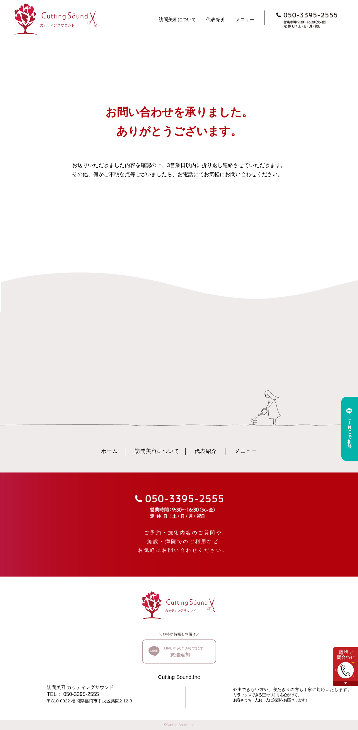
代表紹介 (216, 19)
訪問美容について (177, 19)
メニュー (245, 19)
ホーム (109, 451)
